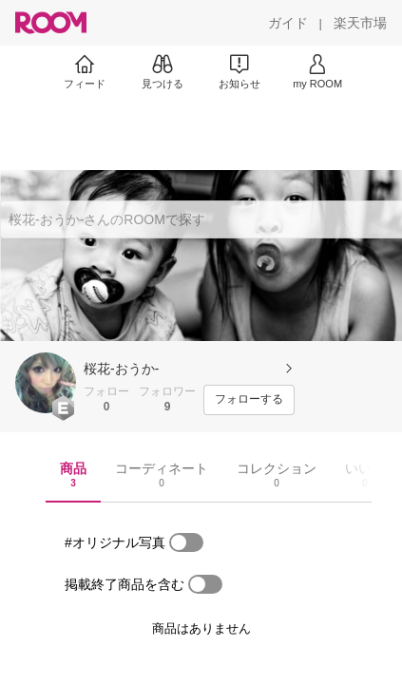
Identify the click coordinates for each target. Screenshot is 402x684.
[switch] (186, 542)
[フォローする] (249, 400)
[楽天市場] (360, 22)
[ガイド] (288, 22)
